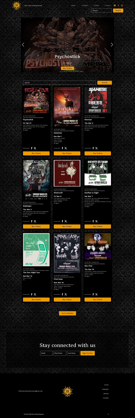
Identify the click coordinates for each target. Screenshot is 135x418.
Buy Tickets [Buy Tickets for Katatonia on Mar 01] (67, 153)
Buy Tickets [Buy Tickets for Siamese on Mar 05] (97, 153)
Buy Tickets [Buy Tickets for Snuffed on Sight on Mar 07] (97, 226)
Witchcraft (58, 193)
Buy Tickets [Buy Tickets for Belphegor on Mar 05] (36, 226)
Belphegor (27, 206)
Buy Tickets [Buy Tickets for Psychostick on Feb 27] (67, 68)
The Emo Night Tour (31, 272)
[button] (112, 45)
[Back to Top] (108, 414)
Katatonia (58, 133)
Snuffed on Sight (91, 193)
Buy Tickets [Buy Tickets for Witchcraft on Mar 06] (67, 226)
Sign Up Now (88, 353)
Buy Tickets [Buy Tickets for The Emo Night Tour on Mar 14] (36, 299)
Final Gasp (58, 279)
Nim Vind (88, 266)
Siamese (88, 120)
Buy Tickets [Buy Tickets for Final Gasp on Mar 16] (67, 299)
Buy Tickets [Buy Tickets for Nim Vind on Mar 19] (97, 299)
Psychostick (68, 56)
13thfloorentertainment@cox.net (30, 391)
